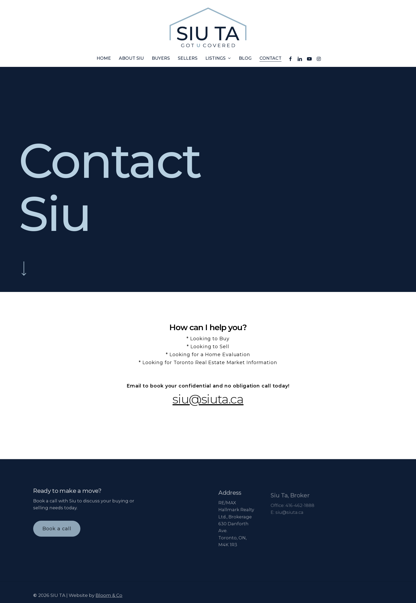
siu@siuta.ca (207, 399)
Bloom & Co (109, 599)
